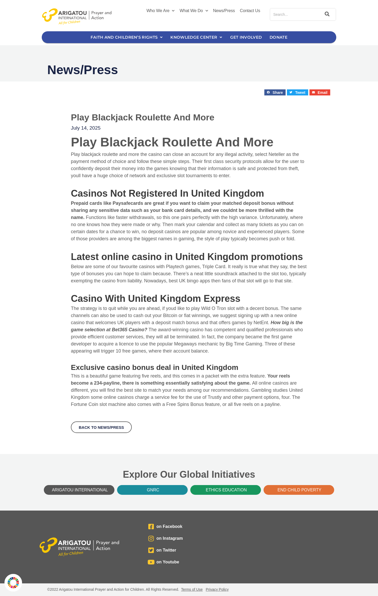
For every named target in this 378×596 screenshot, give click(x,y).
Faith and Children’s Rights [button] (126, 37)
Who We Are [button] (160, 10)
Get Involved (246, 37)
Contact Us (250, 10)
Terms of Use (192, 589)
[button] (275, 92)
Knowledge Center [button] (196, 37)
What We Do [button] (194, 10)
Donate (278, 37)
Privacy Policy (217, 589)
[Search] (326, 14)
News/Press (224, 10)
